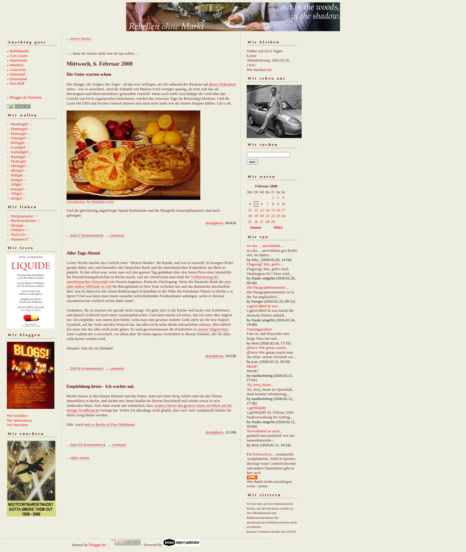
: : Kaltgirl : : (17, 180)
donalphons (214, 223)
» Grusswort (16, 69)
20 (262, 215)
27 (262, 221)
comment (117, 235)
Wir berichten (17, 425)
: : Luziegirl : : (18, 147)
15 (273, 210)
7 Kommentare (90, 235)
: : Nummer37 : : (20, 239)
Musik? (252, 366)
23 (278, 215)
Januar (256, 227)
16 (278, 210)
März (278, 227)
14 (268, 210)
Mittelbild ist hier (103, 201)
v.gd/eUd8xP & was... (264, 306)
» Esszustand (17, 79)
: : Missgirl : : (17, 170)
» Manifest (15, 65)
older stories (79, 457)
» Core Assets (17, 55)
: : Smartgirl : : (18, 138)
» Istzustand (16, 74)
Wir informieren (19, 420)
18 (250, 215)
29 (273, 221)
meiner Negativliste (213, 329)
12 (256, 210)
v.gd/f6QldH (256, 408)
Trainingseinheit (259, 329)
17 (283, 210)
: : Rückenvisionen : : (23, 220)
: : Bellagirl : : (18, 142)
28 (268, 221)
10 (283, 204)
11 (250, 210)
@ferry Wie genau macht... (267, 347)
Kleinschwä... (263, 454)
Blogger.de (97, 544)
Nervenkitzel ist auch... (264, 431)
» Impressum (17, 60)
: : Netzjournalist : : (22, 216)
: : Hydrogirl (16, 161)
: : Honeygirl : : (19, 133)
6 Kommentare (90, 368)
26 (256, 221)
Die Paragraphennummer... (267, 287)
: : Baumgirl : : (18, 156)
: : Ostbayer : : (18, 229)
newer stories (80, 38)
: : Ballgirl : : (17, 175)
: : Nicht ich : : (18, 234)
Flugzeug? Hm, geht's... (265, 264)
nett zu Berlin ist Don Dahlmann (109, 424)
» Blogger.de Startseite (24, 97)
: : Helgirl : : (16, 198)
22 (273, 215)
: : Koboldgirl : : (19, 152)
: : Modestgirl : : (19, 124)
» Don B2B (15, 83)
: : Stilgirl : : (16, 184)
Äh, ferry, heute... (260, 384)
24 (283, 215)
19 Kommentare (91, 444)
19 (256, 215)
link (73, 235)
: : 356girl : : (16, 193)
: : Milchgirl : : (18, 166)
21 (268, 215)
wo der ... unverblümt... (265, 245)
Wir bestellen (17, 415)
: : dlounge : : (17, 225)
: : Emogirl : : (17, 189)
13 (262, 210)
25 (250, 221)
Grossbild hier (76, 201)
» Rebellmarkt (18, 51)
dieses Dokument (222, 84)
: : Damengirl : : (19, 128)
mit (269, 69)
